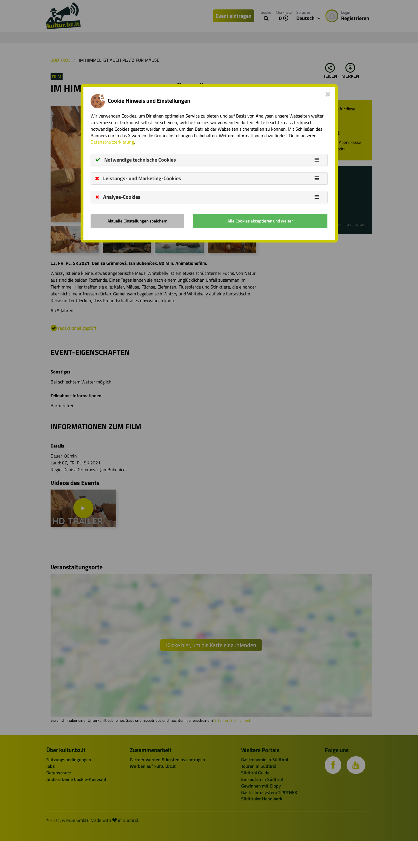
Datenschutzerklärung (112, 141)
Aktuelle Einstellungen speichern (137, 221)
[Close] (328, 94)
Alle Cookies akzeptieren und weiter (260, 221)
